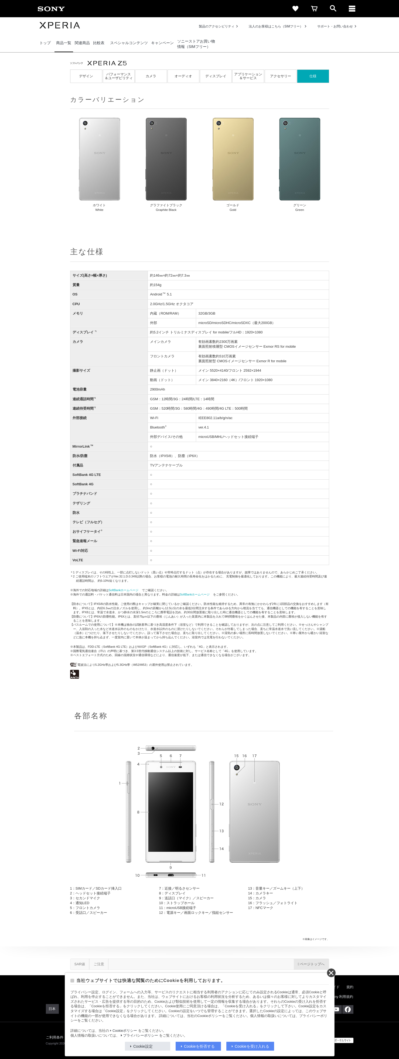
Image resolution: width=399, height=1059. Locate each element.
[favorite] (295, 8)
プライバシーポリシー (140, 1035)
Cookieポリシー (124, 1031)
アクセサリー (280, 76)
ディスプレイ (215, 76)
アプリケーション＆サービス (248, 76)
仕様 (312, 76)
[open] (333, 8)
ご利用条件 (55, 1037)
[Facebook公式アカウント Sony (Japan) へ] (347, 1009)
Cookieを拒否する (199, 1046)
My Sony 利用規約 (339, 997)
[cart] (314, 8)
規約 (349, 987)
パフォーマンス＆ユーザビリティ (119, 76)
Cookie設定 (143, 1046)
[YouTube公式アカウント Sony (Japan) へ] (336, 1009)
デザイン (86, 76)
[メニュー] (352, 8)
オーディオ (183, 76)
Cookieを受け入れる (252, 1046)
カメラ (151, 76)
